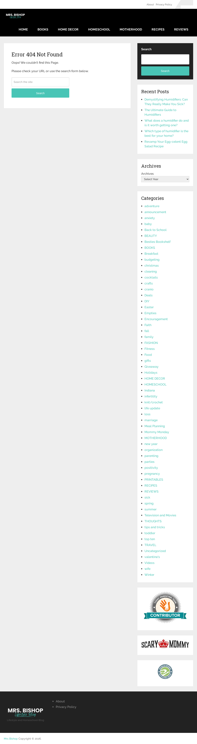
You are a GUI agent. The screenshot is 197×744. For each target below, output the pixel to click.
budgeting (151, 259)
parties (149, 462)
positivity (151, 468)
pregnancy (152, 473)
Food (148, 355)
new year (151, 444)
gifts (147, 361)
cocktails (151, 277)
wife (147, 569)
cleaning (150, 271)
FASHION (151, 343)
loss (147, 414)
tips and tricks (154, 527)
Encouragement (156, 319)
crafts (148, 283)
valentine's (152, 557)
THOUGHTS (153, 521)
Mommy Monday (156, 432)
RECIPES (158, 29)
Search (40, 93)
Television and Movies (160, 515)
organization (153, 450)
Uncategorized (155, 551)
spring (149, 503)
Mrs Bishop (11, 738)
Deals (148, 295)
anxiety (149, 218)
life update (152, 408)
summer (150, 509)
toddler (149, 533)
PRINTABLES (153, 479)
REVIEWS (181, 29)
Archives (147, 173)
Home (23, 29)
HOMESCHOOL (99, 29)
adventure (151, 206)
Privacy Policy (164, 4)
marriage (151, 420)
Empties (150, 313)
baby (148, 224)
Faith (147, 325)
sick (147, 497)
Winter (149, 575)
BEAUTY (150, 236)
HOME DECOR (68, 29)
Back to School (155, 230)
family (149, 337)
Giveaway (151, 366)
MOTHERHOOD (131, 29)
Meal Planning (154, 426)
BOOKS (43, 29)
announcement (155, 212)
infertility (150, 396)
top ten (149, 539)
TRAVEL (150, 545)
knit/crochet (153, 402)
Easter (149, 307)
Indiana (149, 390)
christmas (151, 265)
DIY (146, 301)
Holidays (150, 372)
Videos (149, 563)
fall (146, 331)
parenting (151, 456)
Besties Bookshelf (157, 242)
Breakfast (151, 253)
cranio (149, 289)
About (150, 4)
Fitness (149, 349)
